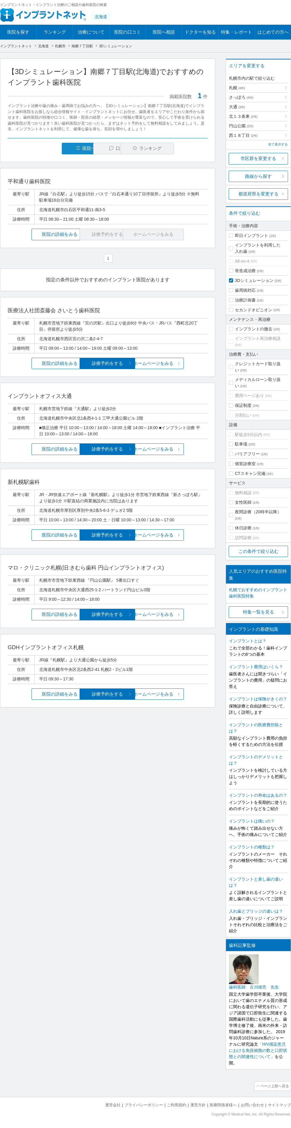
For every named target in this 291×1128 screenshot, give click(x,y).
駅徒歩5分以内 (248, 434)
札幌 (237, 87)
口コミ (111, 148)
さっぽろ (241, 97)
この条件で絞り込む (258, 551)
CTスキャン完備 (250, 473)
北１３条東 (243, 116)
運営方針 (198, 1104)
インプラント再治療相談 (258, 338)
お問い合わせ (252, 1104)
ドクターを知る (200, 31)
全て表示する (278, 144)
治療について (91, 31)
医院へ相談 (164, 31)
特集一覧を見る (258, 611)
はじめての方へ (273, 31)
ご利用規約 (176, 1104)
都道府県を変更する (258, 193)
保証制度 (243, 405)
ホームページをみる (174, 363)
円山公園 (241, 125)
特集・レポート (236, 31)
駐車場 (241, 444)
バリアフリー (247, 453)
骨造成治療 (245, 270)
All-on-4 (242, 261)
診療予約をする (107, 363)
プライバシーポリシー (143, 1104)
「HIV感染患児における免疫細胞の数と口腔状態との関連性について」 (258, 1050)
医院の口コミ (127, 31)
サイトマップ (279, 1104)
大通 (237, 106)
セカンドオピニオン (253, 310)
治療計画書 (245, 300)
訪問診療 (243, 537)
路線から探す (258, 176)
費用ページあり (249, 395)
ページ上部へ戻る (274, 1086)
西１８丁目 (243, 135)
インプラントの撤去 (253, 329)
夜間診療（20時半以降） (258, 511)
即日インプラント (251, 235)
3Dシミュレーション (254, 280)
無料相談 (243, 492)
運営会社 (113, 1104)
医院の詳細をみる (41, 234)
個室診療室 (245, 463)
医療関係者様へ (223, 1104)
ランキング (55, 31)
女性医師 (243, 502)
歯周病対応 (245, 290)
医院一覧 (49, 148)
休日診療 (243, 527)
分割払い (243, 415)
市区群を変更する (258, 158)
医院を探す (18, 31)
